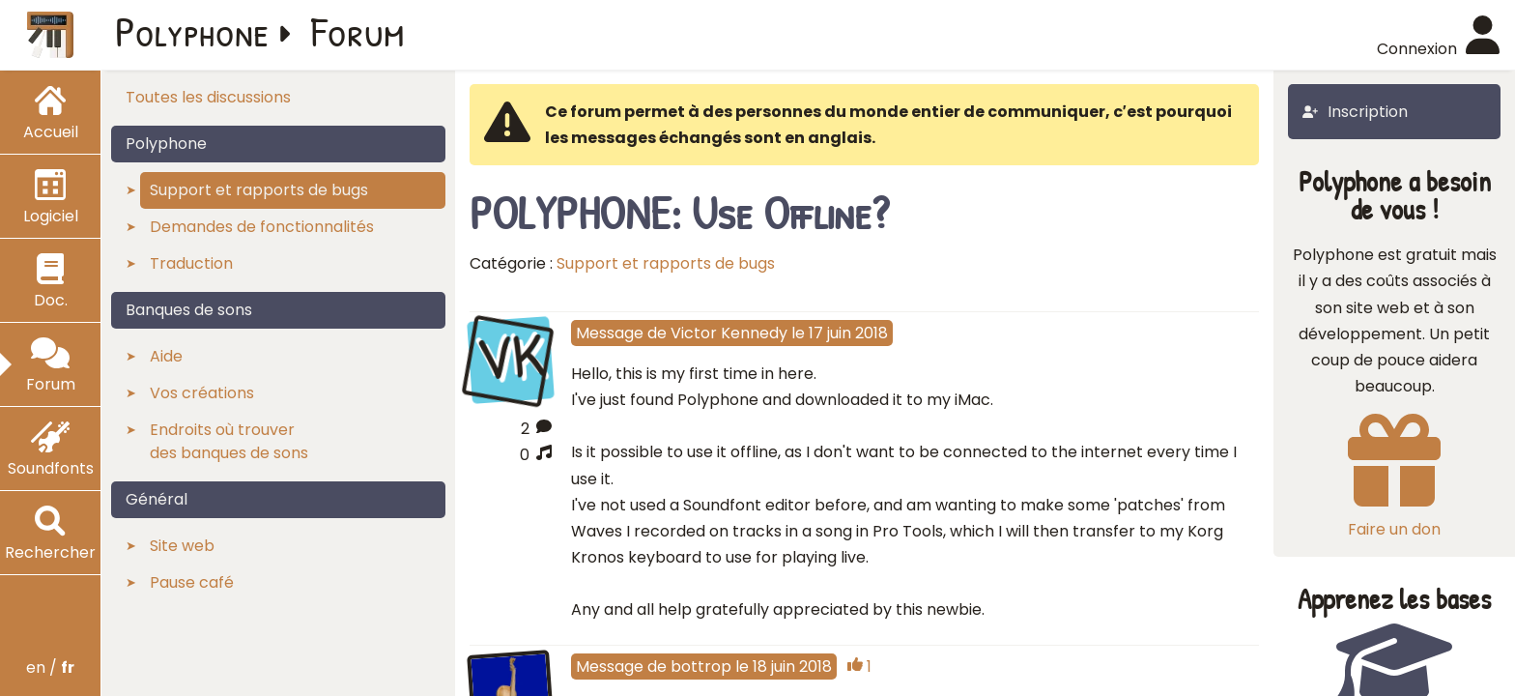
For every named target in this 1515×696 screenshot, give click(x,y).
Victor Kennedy (729, 333)
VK (509, 357)
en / (50, 667)
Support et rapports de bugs (666, 263)
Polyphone (192, 31)
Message (609, 333)
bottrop (701, 666)
